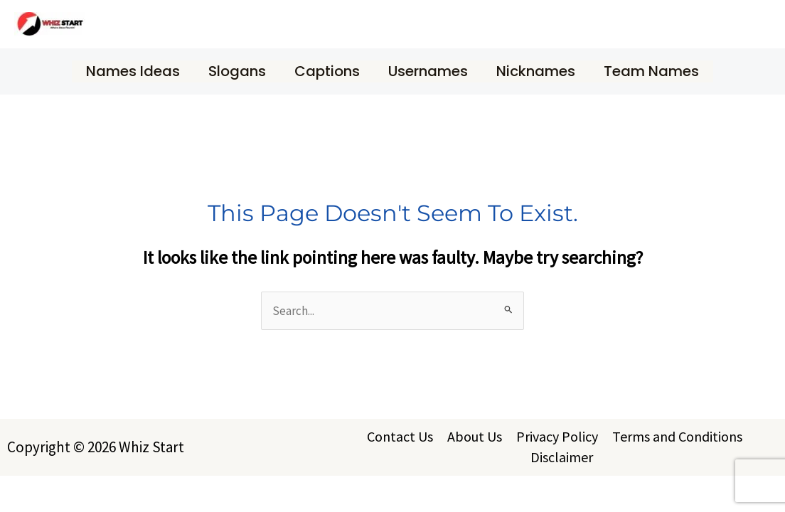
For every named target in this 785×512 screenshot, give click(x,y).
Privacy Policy (557, 436)
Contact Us (400, 436)
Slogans (237, 71)
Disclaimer (561, 457)
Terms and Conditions (677, 436)
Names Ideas (133, 71)
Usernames (428, 71)
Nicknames (535, 71)
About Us (474, 436)
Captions (327, 71)
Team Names (651, 71)
